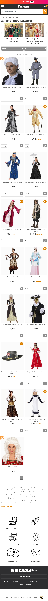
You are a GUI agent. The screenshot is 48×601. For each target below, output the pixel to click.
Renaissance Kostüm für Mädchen (12, 229)
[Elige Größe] (27, 98)
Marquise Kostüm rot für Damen (36, 372)
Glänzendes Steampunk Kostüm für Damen (12, 420)
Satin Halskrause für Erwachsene (36, 324)
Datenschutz (40, 582)
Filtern (4, 48)
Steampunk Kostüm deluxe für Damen (12, 277)
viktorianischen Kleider (8, 501)
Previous (1, 33)
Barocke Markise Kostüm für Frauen (12, 324)
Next (47, 33)
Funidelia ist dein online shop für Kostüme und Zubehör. (23, 6)
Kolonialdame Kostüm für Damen (35, 277)
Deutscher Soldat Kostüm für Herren (36, 87)
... (1, 17)
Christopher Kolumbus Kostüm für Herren (35, 230)
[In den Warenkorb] (21, 98)
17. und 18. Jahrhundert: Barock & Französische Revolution (35, 41)
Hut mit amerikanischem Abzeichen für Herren (12, 373)
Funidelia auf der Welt (11, 582)
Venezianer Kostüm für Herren (35, 134)
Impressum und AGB (27, 582)
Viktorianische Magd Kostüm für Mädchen (36, 420)
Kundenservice (24, 576)
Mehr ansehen (7, 506)
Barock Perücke (12, 466)
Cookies (21, 585)
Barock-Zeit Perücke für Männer (12, 87)
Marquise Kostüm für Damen (12, 134)
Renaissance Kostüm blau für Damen (12, 182)
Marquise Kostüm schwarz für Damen (35, 182)
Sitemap (28, 585)
